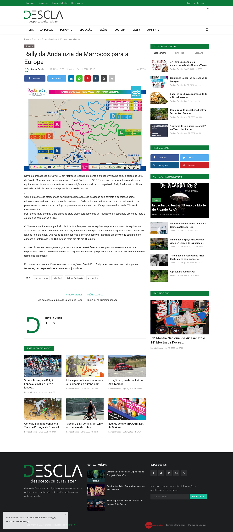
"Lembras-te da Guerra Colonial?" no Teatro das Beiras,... (188, 128)
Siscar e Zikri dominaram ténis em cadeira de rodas (84, 425)
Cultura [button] (121, 29)
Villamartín (93, 278)
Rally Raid (57, 278)
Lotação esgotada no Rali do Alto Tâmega (125, 382)
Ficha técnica (77, 3)
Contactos (30, 3)
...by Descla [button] (47, 29)
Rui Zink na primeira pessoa (102, 300)
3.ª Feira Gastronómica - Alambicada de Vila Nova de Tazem (188, 64)
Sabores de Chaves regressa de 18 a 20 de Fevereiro (188, 96)
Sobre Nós (43, 3)
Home (30, 29)
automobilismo (41, 278)
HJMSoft (71, 524)
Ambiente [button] (154, 29)
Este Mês (179, 52)
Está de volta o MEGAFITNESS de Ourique (126, 425)
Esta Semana (160, 52)
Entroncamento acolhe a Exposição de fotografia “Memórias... (125, 474)
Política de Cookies (197, 524)
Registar (201, 3)
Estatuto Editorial (59, 3)
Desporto (35, 39)
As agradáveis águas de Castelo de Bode (60, 300)
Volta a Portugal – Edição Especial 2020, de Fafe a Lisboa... (39, 384)
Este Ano (199, 52)
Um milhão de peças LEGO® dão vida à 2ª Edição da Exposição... (187, 241)
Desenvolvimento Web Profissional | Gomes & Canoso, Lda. (189, 225)
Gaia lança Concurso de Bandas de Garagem (188, 80)
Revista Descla (34, 69)
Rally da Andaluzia (75, 278)
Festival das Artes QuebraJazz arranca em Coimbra (125, 488)
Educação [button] (87, 29)
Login (189, 3)
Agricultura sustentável (182, 271)
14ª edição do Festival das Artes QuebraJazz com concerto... (187, 257)
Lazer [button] (137, 29)
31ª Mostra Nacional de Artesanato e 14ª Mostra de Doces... (177, 340)
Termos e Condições (175, 524)
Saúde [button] (105, 29)
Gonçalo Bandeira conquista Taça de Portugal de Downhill (41, 425)
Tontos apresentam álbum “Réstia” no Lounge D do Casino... (125, 502)
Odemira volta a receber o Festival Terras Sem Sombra (188, 112)
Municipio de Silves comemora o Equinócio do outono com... (84, 382)
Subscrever (198, 496)
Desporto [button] (67, 29)
